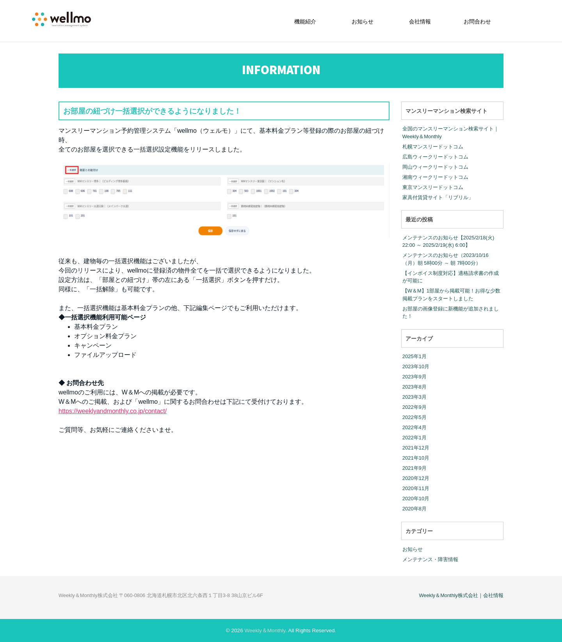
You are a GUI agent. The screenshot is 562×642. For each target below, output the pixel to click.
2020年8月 (414, 509)
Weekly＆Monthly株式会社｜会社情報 (461, 595)
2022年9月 (414, 407)
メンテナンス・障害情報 (430, 559)
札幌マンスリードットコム (432, 147)
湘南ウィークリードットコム (435, 177)
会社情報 (420, 21)
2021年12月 (415, 448)
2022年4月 (414, 427)
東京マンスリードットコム (432, 187)
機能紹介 (305, 21)
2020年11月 (415, 488)
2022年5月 (414, 417)
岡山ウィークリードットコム (435, 167)
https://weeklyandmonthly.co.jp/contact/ (113, 411)
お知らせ (362, 21)
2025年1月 (414, 356)
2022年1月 (414, 437)
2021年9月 (414, 468)
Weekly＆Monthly (264, 630)
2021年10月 (415, 458)
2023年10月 (415, 366)
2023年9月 (414, 377)
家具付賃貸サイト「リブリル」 (437, 197)
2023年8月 (414, 387)
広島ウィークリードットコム (435, 157)
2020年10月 (415, 498)
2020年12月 (415, 478)
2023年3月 (414, 397)
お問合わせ (477, 21)
